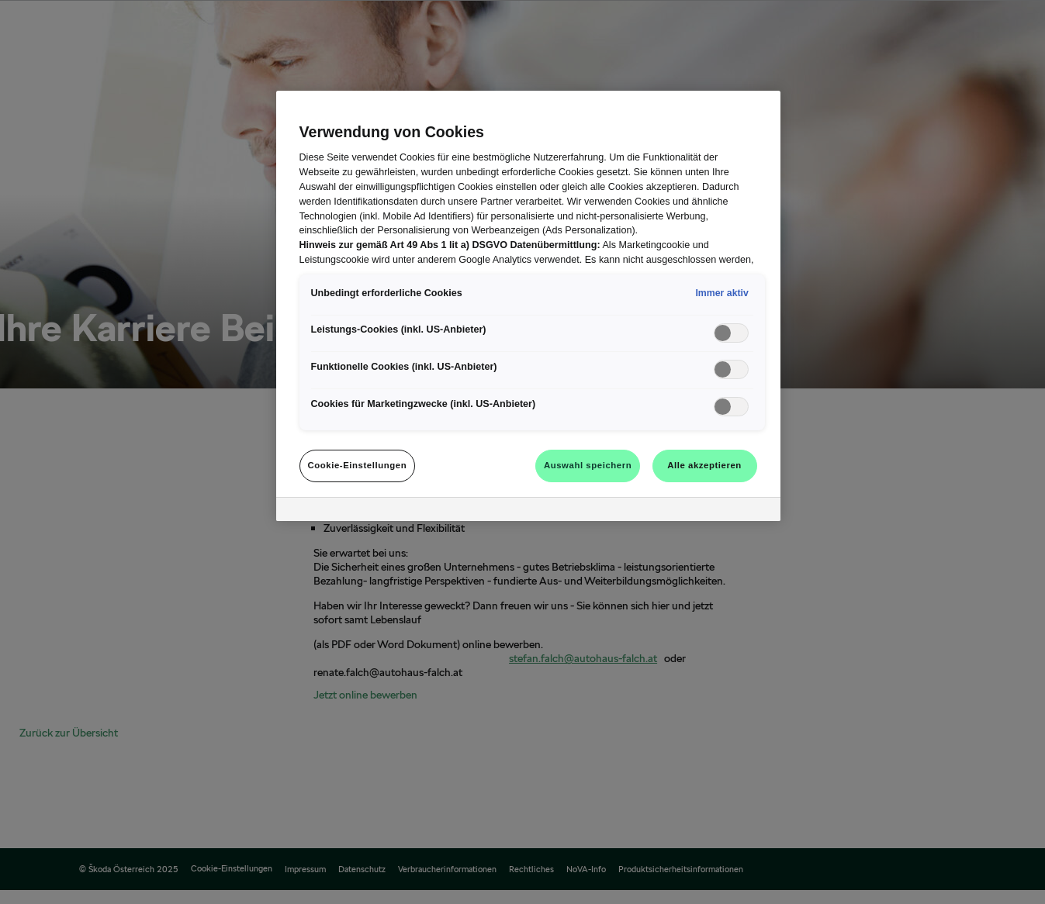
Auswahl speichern (587, 465)
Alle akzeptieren (704, 465)
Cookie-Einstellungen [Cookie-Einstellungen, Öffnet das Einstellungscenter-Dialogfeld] (357, 465)
